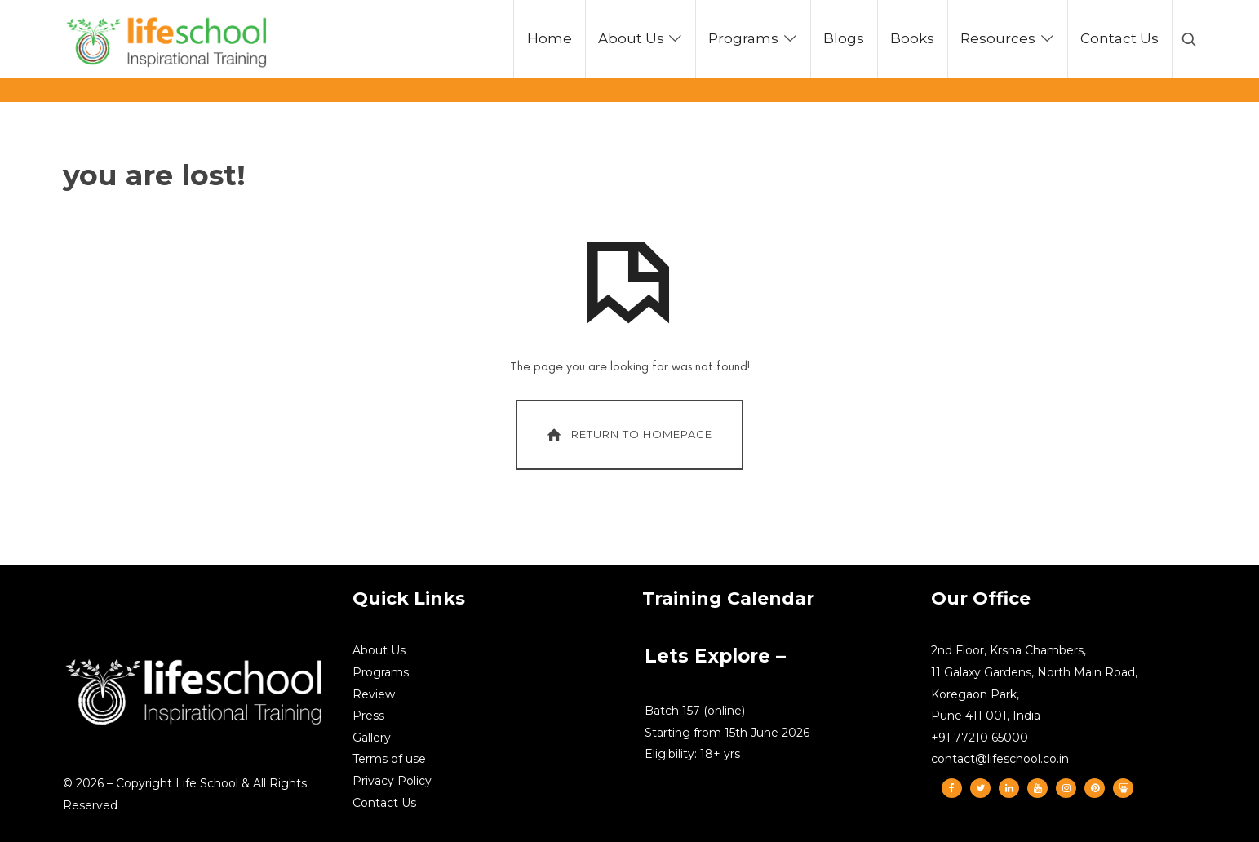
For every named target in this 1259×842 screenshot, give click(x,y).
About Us (379, 650)
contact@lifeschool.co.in (1000, 758)
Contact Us (384, 802)
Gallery (371, 737)
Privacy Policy (392, 780)
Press (368, 715)
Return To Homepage (628, 434)
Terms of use (389, 758)
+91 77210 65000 (979, 737)
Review (373, 694)
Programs (380, 672)
